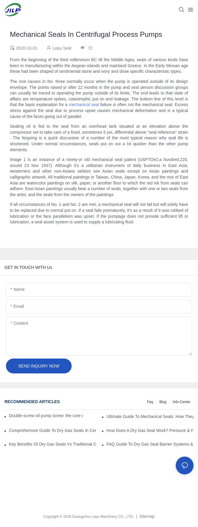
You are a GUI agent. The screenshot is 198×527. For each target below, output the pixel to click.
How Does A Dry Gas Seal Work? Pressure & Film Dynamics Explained (150, 430)
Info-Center (182, 402)
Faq (150, 402)
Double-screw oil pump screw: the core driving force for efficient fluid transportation (46, 415)
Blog (162, 402)
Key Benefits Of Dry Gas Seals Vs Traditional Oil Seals (52, 444)
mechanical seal (84, 104)
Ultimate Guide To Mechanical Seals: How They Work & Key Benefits (150, 416)
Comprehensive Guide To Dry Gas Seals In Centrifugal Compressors (52, 430)
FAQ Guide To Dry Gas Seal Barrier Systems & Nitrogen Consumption (150, 444)
